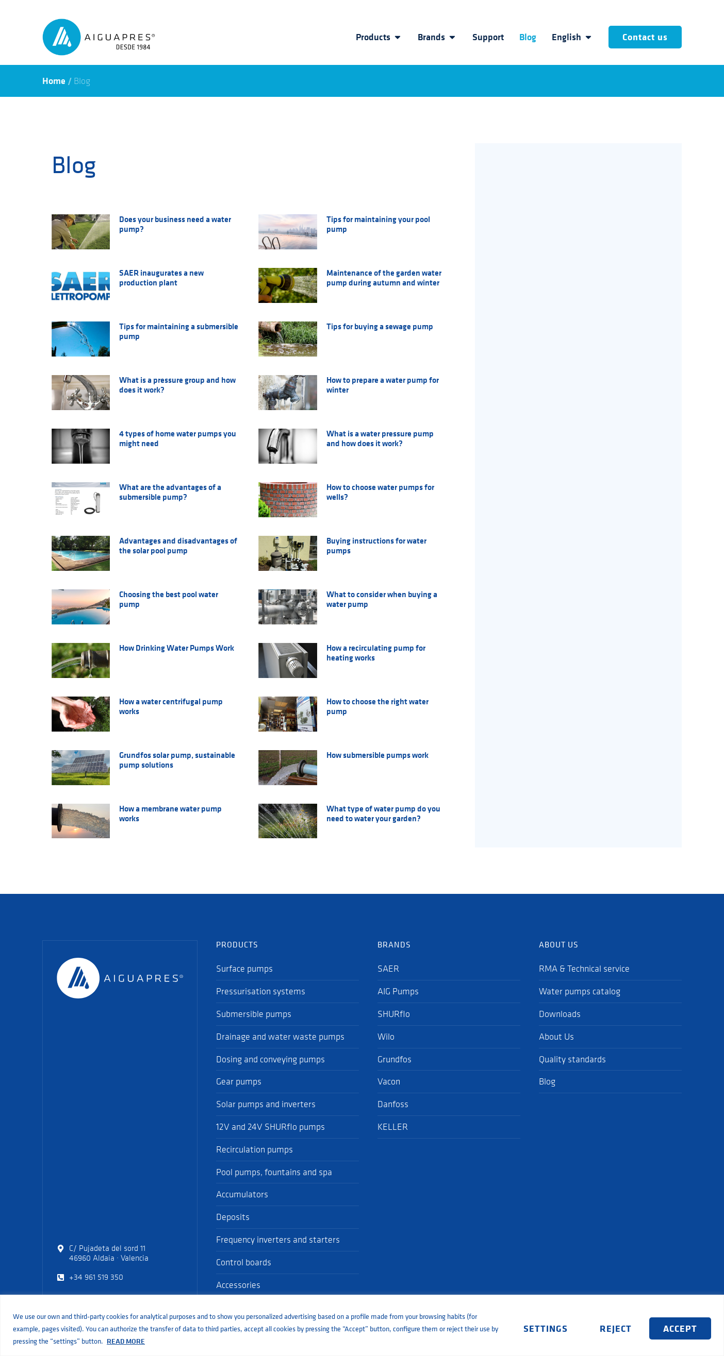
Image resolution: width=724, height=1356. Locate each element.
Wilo (385, 1036)
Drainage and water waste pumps (280, 1036)
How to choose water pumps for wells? (380, 491)
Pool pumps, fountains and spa (274, 1172)
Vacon (388, 1081)
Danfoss (392, 1104)
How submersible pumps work (377, 754)
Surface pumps (244, 968)
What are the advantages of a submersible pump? (170, 491)
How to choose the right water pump (377, 706)
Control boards (243, 1262)
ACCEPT (680, 1328)
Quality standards (572, 1059)
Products (379, 37)
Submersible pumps (253, 1014)
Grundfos (394, 1059)
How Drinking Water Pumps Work (176, 647)
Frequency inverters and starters (278, 1239)
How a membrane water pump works (170, 813)
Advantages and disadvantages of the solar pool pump (178, 545)
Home (53, 81)
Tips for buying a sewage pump (379, 326)
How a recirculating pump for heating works (375, 652)
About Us (556, 1036)
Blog (527, 37)
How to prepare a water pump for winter (382, 384)
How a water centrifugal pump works (171, 706)
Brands (437, 37)
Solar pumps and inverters (266, 1104)
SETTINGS (545, 1328)
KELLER (392, 1126)
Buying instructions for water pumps (376, 545)
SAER (388, 968)
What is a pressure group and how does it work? (177, 384)
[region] (362, 1325)
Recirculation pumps (254, 1149)
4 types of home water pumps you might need (177, 438)
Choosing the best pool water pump (168, 598)
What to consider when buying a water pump (381, 598)
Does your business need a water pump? (175, 223)
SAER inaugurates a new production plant (161, 277)
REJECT (615, 1328)
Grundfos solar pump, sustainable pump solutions (177, 759)
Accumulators (242, 1194)
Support (488, 37)
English (572, 37)
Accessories (238, 1285)
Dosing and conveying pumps (270, 1059)
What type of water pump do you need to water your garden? (383, 813)
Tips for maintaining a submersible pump (178, 331)
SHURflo (393, 1014)
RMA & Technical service (584, 968)
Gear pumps (238, 1081)
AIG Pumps (398, 991)
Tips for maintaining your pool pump (378, 223)
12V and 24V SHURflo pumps (270, 1126)
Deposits (233, 1217)
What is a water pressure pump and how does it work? (380, 438)
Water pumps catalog (579, 991)
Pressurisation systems (260, 991)
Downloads (560, 1014)
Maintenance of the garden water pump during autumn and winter (383, 277)
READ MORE (126, 1341)
